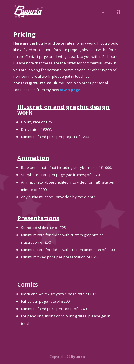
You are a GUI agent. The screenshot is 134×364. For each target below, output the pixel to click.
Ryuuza (78, 356)
